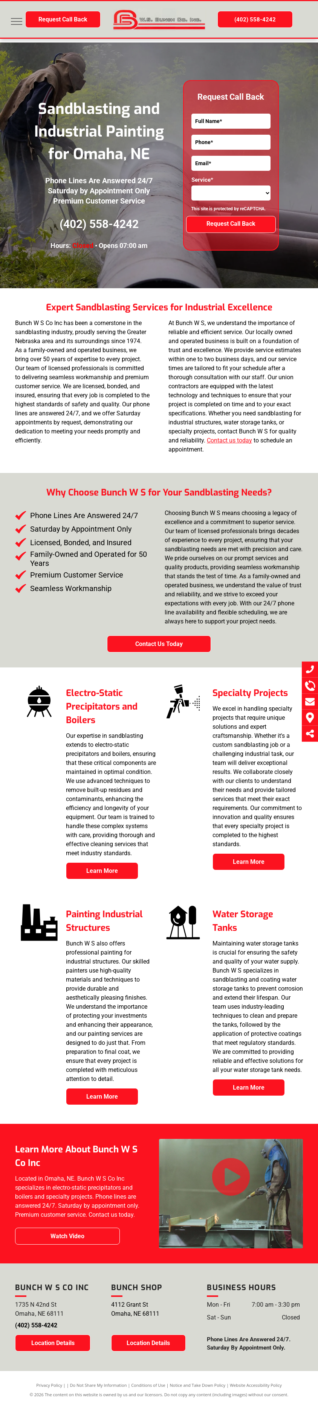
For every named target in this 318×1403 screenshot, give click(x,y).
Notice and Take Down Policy (198, 1385)
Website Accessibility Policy (256, 1385)
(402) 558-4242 (99, 224)
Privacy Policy (49, 1385)
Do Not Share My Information (98, 1385)
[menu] (16, 21)
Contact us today (229, 440)
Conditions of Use (148, 1385)
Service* (202, 179)
